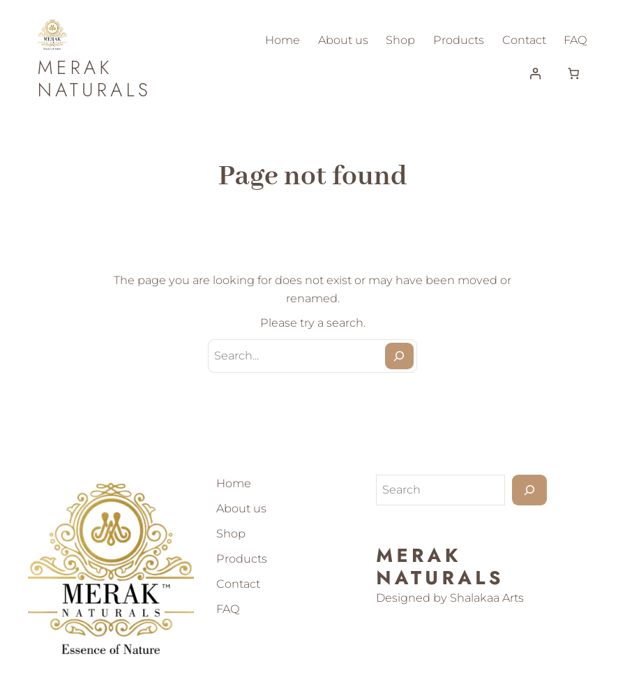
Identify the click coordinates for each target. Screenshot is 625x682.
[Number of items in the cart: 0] (573, 73)
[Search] (399, 356)
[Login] (535, 73)
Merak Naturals (94, 78)
